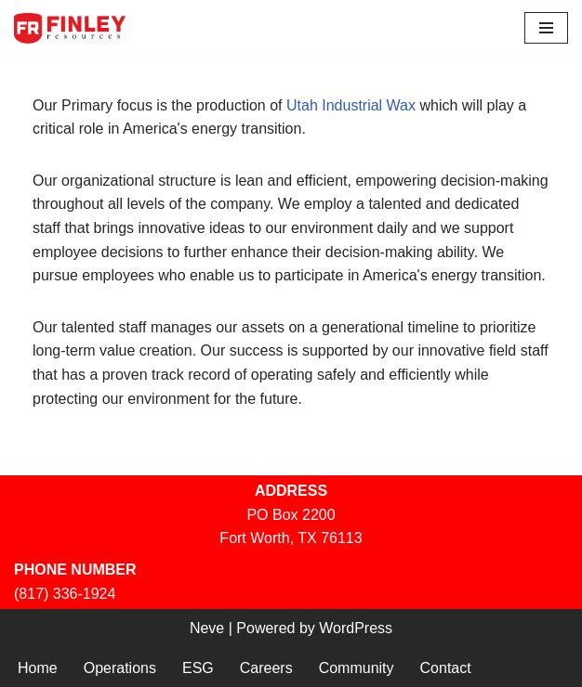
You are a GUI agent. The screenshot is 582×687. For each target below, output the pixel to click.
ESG (198, 668)
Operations (120, 668)
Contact (445, 668)
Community (356, 668)
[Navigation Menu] (546, 28)
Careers (266, 668)
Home (38, 668)
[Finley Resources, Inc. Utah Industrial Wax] (70, 28)
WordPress (355, 628)
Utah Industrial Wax (351, 105)
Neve (207, 628)
